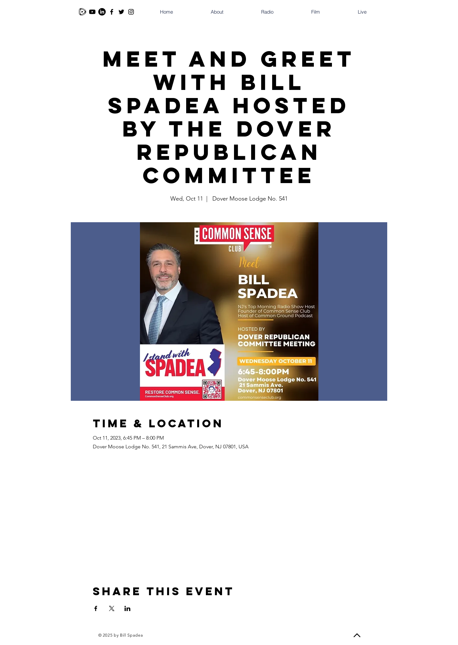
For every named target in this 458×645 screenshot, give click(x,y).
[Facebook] (111, 12)
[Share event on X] (112, 608)
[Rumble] (82, 12)
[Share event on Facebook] (96, 608)
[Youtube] (92, 12)
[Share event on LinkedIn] (127, 608)
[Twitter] (121, 12)
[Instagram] (131, 12)
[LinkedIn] (102, 12)
